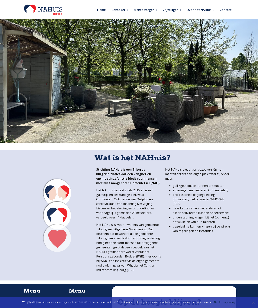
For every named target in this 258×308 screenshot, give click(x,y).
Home (101, 10)
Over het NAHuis (200, 10)
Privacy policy (227, 302)
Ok (215, 302)
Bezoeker (119, 10)
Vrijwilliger (172, 10)
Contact (226, 10)
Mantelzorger (145, 10)
